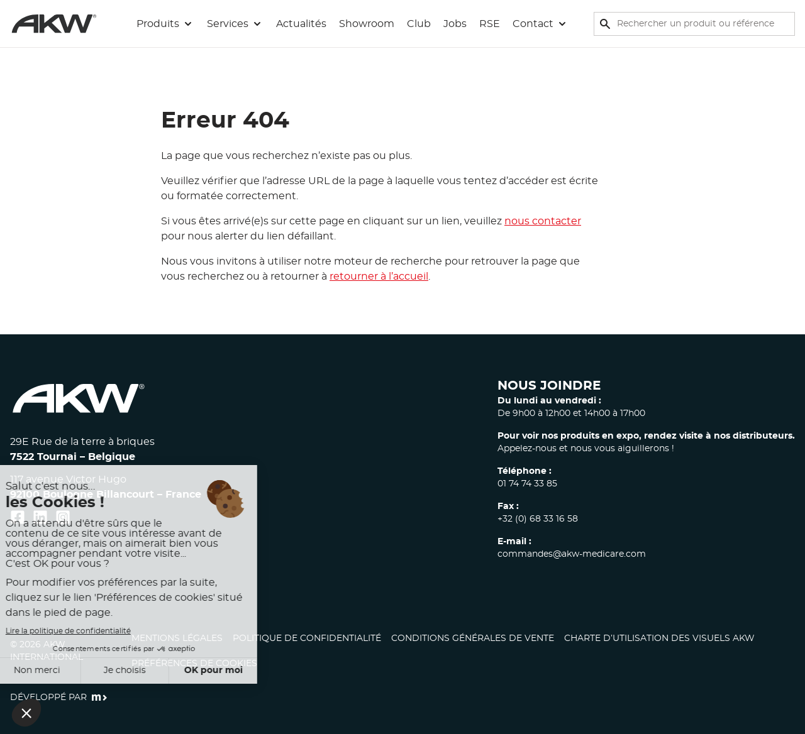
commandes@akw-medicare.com (571, 554)
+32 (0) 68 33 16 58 (537, 519)
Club (419, 24)
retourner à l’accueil (379, 276)
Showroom (366, 24)
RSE (489, 24)
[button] (165, 23)
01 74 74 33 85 (527, 483)
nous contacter (542, 221)
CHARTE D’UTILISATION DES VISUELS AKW (659, 638)
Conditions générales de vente (472, 638)
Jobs (455, 24)
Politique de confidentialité (307, 638)
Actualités (301, 24)
